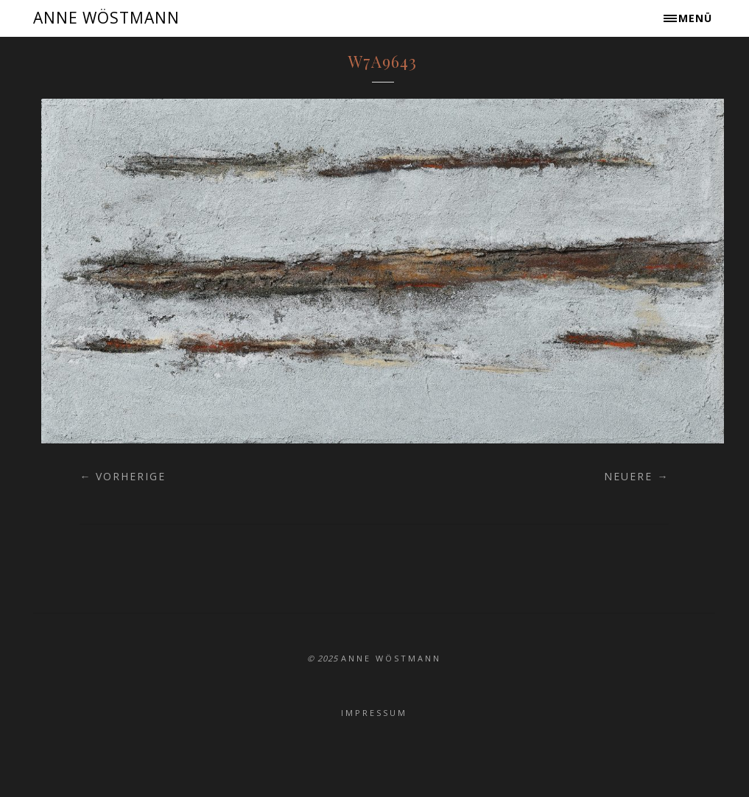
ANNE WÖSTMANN (106, 17)
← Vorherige (123, 476)
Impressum (374, 712)
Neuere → (636, 476)
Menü (695, 18)
